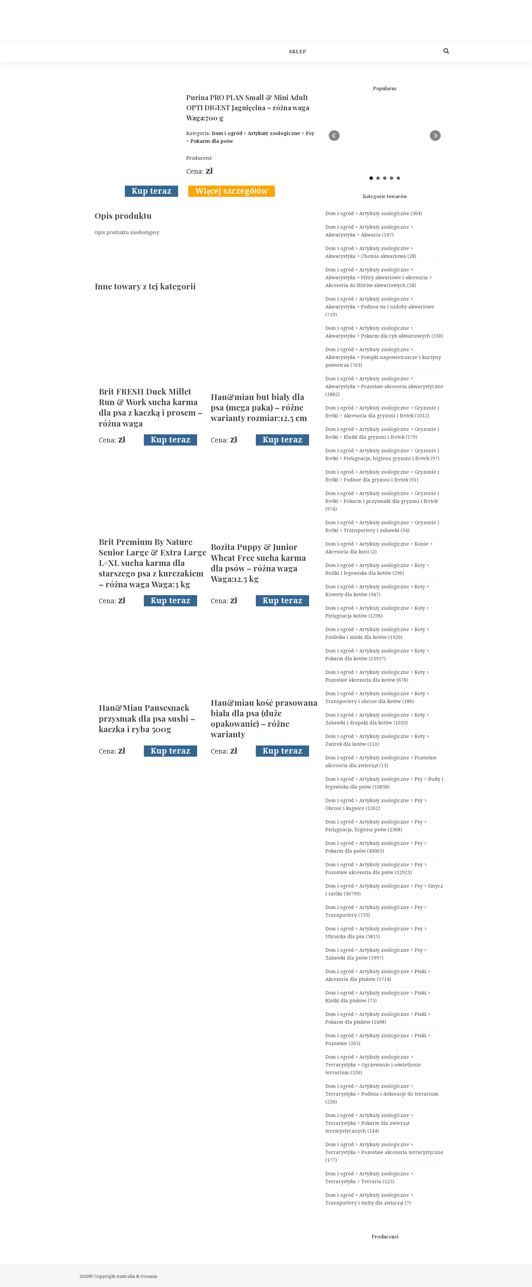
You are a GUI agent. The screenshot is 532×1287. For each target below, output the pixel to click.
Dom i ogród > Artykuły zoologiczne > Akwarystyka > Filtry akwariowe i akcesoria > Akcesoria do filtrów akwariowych (378, 277)
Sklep (297, 51)
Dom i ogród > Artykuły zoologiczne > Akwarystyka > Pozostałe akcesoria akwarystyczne (384, 386)
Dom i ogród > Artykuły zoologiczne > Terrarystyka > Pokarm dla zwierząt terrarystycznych (369, 1123)
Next (435, 135)
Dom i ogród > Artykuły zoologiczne (373, 213)
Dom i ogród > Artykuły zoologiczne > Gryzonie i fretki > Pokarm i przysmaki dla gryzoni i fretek (382, 501)
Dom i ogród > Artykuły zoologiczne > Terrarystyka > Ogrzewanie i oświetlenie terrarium (373, 1064)
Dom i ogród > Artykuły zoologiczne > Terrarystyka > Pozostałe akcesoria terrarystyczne (384, 1152)
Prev (334, 135)
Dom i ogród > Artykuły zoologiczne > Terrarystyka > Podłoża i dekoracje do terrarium (381, 1093)
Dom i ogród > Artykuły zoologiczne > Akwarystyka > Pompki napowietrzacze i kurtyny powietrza (383, 357)
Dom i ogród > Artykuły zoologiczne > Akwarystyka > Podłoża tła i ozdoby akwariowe (379, 306)
